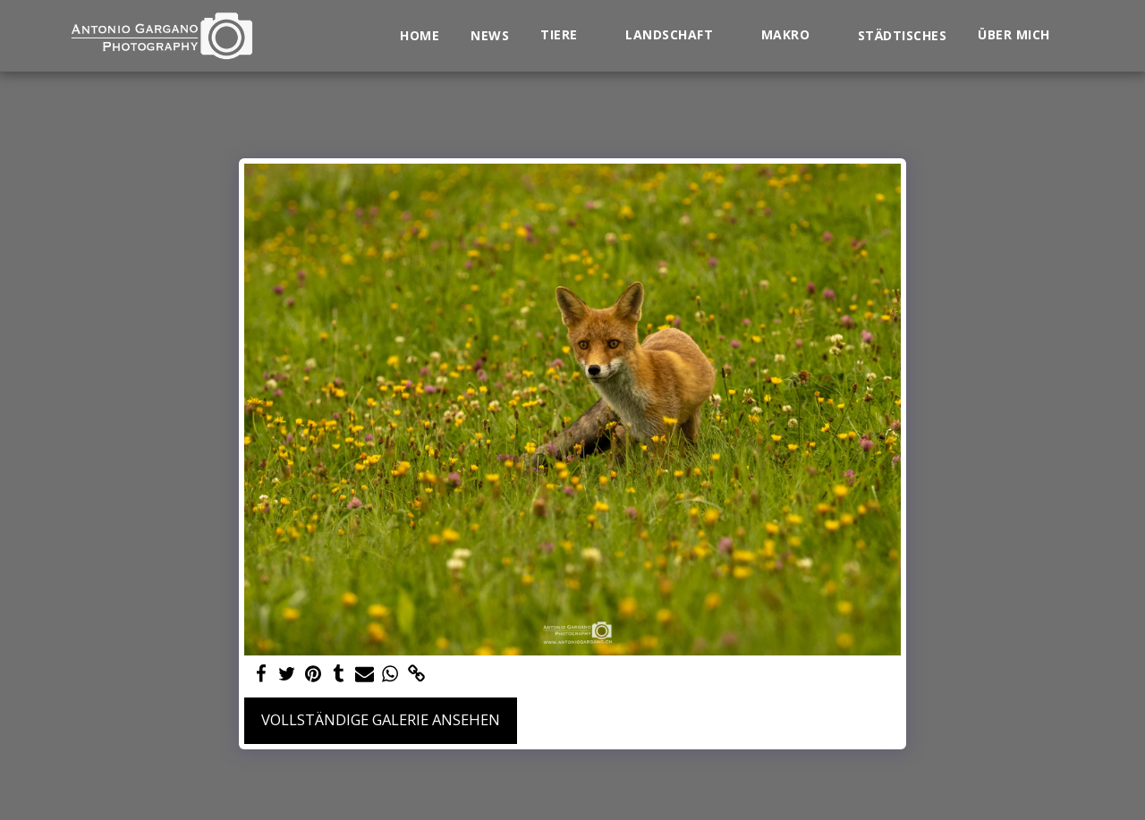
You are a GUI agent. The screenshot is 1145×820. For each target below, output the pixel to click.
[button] (567, 35)
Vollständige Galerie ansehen (380, 719)
